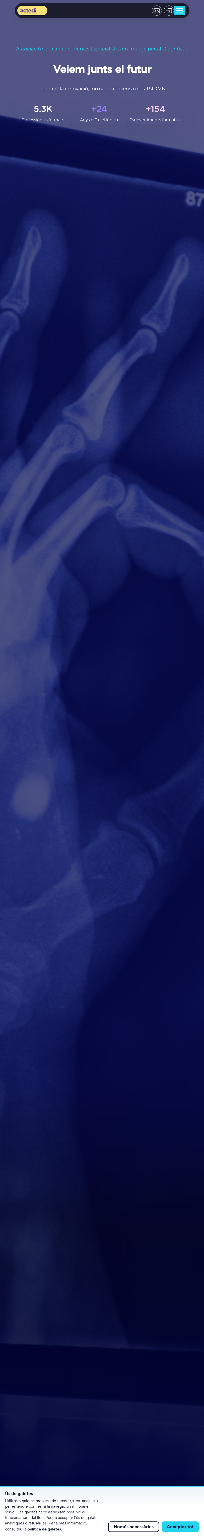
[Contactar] (157, 11)
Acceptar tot (180, 1526)
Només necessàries (134, 1526)
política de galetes (44, 1529)
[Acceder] (169, 11)
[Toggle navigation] (179, 10)
